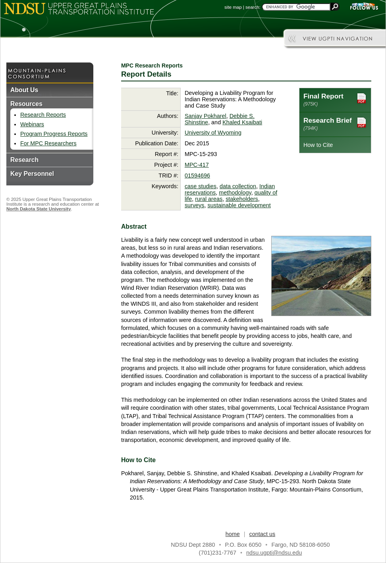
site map (233, 7)
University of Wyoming (213, 132)
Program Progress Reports (53, 134)
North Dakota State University (38, 208)
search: (253, 7)
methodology (235, 192)
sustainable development (239, 205)
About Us (24, 90)
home (233, 534)
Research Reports (43, 115)
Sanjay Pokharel (205, 116)
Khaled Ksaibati (242, 122)
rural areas (208, 199)
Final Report (335, 99)
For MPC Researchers (48, 143)
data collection (238, 186)
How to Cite (318, 145)
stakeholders (242, 199)
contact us (262, 534)
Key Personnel (32, 173)
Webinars (32, 124)
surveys (195, 205)
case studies (200, 186)
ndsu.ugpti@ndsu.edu (274, 553)
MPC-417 (197, 165)
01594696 (197, 175)
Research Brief (335, 123)
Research (24, 159)
